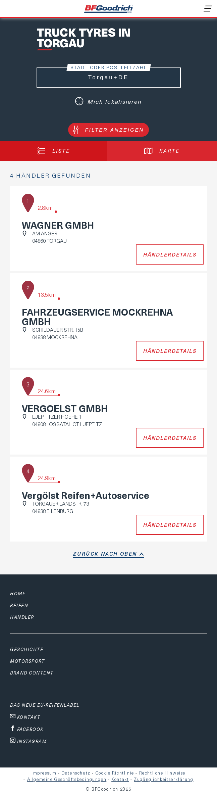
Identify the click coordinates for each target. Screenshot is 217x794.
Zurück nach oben (105, 553)
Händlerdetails (170, 254)
